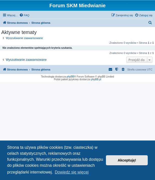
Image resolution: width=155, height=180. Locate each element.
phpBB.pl (96, 79)
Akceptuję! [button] (127, 160)
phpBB (70, 76)
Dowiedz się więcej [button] (72, 172)
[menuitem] (24, 15)
